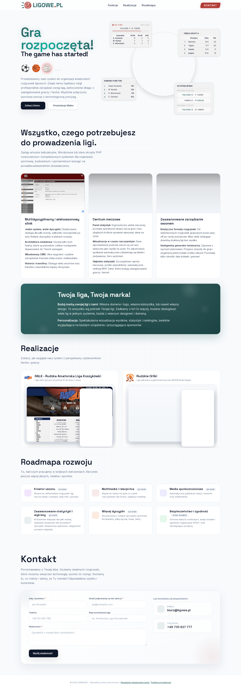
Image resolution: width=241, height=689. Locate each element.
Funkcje (113, 5)
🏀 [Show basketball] (36, 68)
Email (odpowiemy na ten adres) (106, 598)
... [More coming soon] (58, 68)
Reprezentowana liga (100, 612)
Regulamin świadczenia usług (135, 682)
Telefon (33, 612)
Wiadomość (36, 626)
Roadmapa (149, 5)
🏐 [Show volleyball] (46, 68)
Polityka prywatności (161, 682)
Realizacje (129, 5)
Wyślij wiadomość (43, 653)
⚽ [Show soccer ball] (25, 68)
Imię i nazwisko (37, 598)
